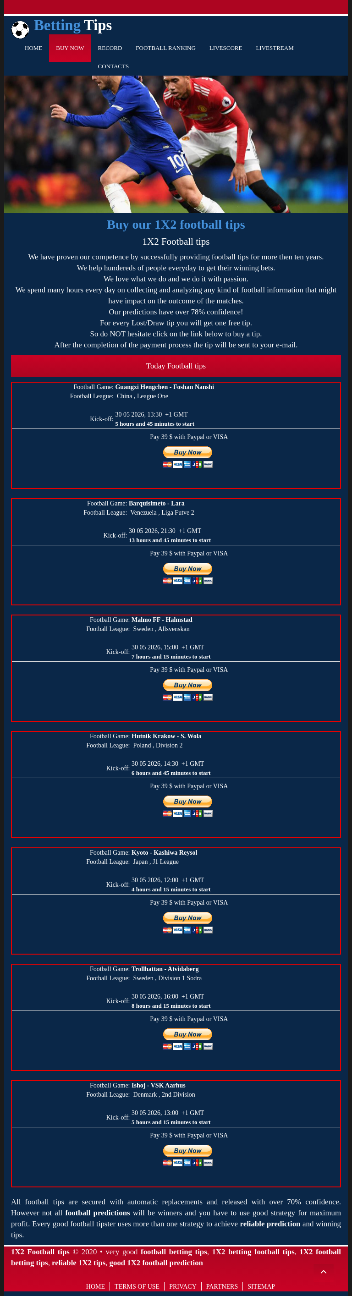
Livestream (274, 47)
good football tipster (84, 1223)
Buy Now (70, 47)
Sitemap (261, 1286)
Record (110, 47)
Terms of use (137, 1286)
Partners (222, 1286)
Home (33, 47)
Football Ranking (166, 47)
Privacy (183, 1286)
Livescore (225, 47)
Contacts (113, 66)
